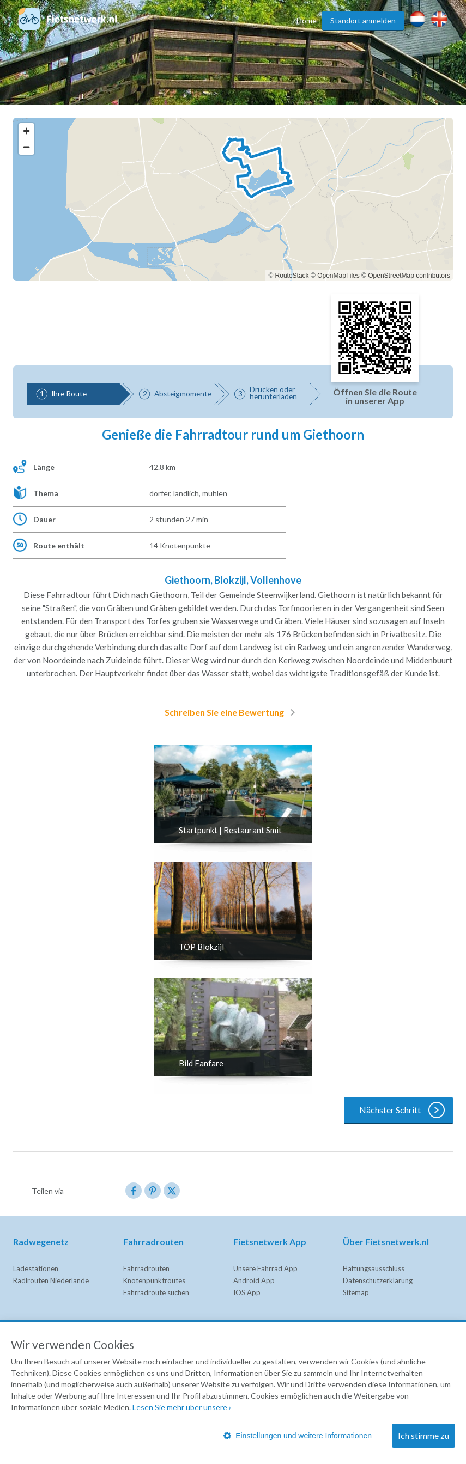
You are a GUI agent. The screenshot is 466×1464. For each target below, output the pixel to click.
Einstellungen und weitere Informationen (297, 1435)
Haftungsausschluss (373, 1268)
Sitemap (356, 1292)
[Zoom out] (26, 147)
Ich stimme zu (423, 1435)
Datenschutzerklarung (378, 1280)
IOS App (247, 1292)
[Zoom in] (26, 131)
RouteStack (292, 275)
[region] (233, 199)
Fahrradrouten (146, 1268)
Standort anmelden (363, 20)
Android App (254, 1280)
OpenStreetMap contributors (409, 275)
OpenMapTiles (338, 275)
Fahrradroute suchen (156, 1292)
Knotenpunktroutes (154, 1280)
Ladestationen (35, 1268)
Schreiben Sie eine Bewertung (232, 712)
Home (306, 20)
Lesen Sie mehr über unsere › (181, 1407)
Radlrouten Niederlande (51, 1280)
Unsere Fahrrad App (265, 1268)
